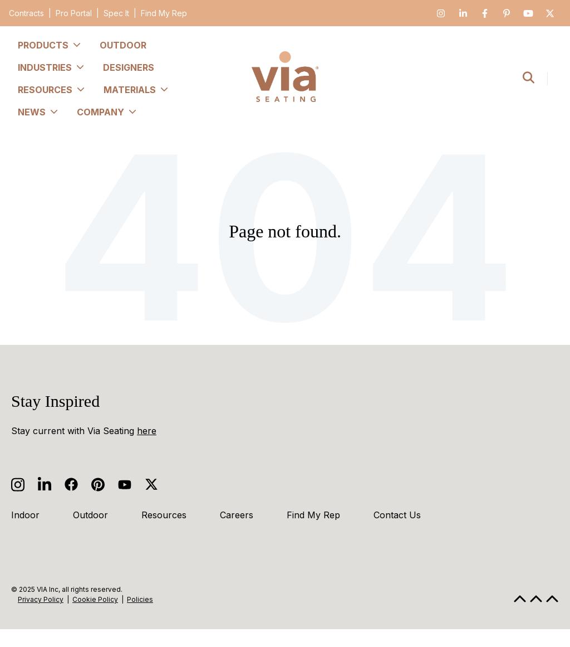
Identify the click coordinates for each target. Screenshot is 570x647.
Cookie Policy (95, 599)
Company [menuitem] (107, 112)
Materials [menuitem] (136, 89)
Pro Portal (74, 13)
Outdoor (90, 514)
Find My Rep (164, 13)
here (146, 430)
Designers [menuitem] (128, 67)
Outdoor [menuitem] (123, 45)
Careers (236, 514)
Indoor (25, 514)
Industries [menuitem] (51, 67)
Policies (140, 599)
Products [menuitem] (50, 45)
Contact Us (397, 514)
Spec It (116, 13)
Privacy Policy (40, 599)
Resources (163, 514)
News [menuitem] (38, 112)
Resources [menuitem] (52, 89)
